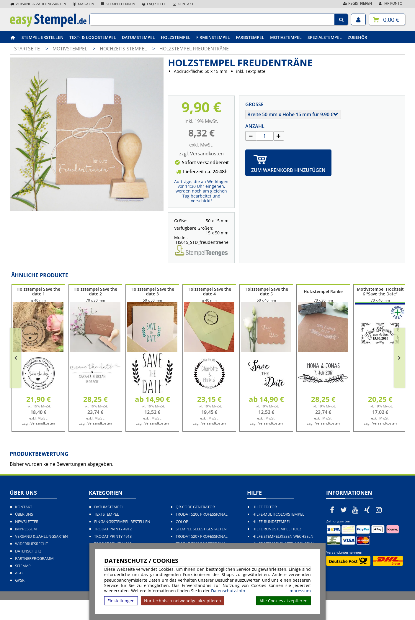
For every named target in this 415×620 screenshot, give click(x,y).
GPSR (19, 600)
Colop (182, 541)
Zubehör (357, 37)
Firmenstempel (213, 37)
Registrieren (357, 3)
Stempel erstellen (42, 37)
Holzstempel (175, 37)
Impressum (299, 590)
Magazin (83, 3)
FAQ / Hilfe (153, 3)
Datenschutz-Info (228, 590)
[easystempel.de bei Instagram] (379, 529)
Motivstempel (286, 37)
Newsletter (26, 541)
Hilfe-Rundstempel (271, 541)
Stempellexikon (117, 3)
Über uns (24, 534)
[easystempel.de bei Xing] (367, 529)
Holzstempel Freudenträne (194, 48)
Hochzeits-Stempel (124, 48)
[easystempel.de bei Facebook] (332, 529)
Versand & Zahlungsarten (38, 3)
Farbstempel (250, 37)
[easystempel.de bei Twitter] (344, 529)
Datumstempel (138, 37)
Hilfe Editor (264, 526)
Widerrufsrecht (31, 563)
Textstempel (106, 534)
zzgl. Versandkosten (201, 153)
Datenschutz (28, 571)
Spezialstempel (325, 37)
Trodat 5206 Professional (202, 534)
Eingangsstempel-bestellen (122, 541)
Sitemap (23, 585)
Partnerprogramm (34, 578)
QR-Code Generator (195, 526)
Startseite (27, 48)
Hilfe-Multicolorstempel (278, 534)
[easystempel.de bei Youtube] (355, 529)
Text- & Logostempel (92, 37)
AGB (18, 593)
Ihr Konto (390, 3)
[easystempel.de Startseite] (48, 25)
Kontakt (183, 3)
